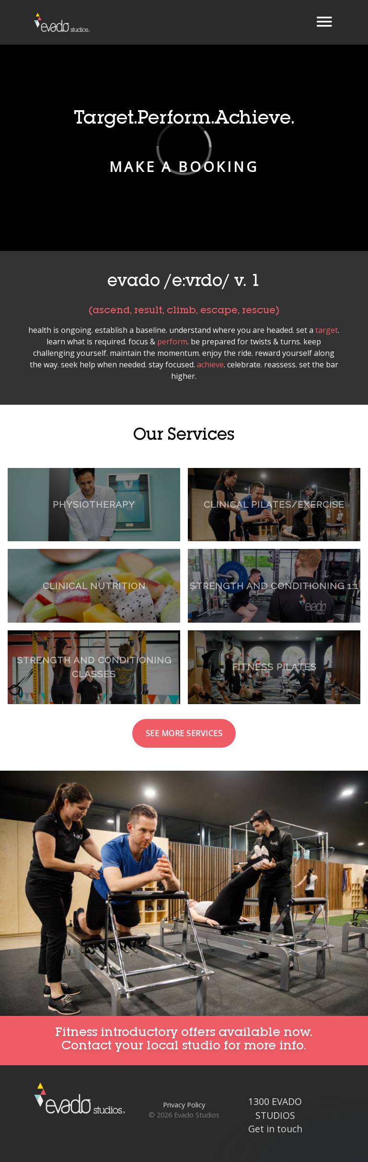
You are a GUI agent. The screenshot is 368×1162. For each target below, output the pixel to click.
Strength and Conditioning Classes (94, 667)
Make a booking (183, 166)
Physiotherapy (94, 504)
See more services (184, 733)
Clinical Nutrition (94, 586)
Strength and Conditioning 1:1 (274, 586)
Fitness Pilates (274, 666)
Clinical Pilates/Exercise (274, 504)
